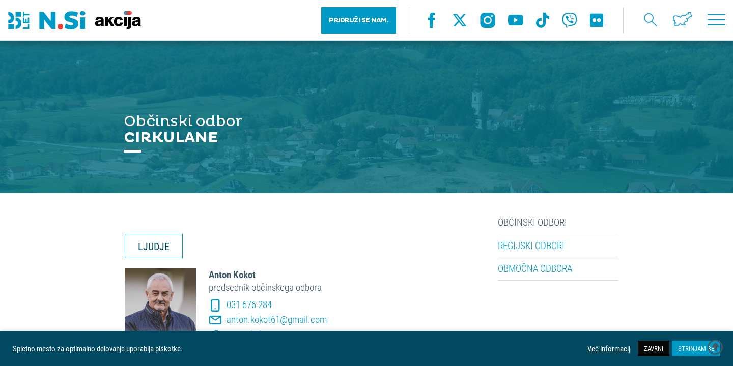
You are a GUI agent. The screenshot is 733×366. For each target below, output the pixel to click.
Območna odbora (535, 268)
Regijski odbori (531, 245)
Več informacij (608, 348)
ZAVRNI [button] (653, 348)
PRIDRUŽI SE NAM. (358, 20)
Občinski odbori (532, 222)
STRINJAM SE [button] (696, 348)
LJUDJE (154, 246)
